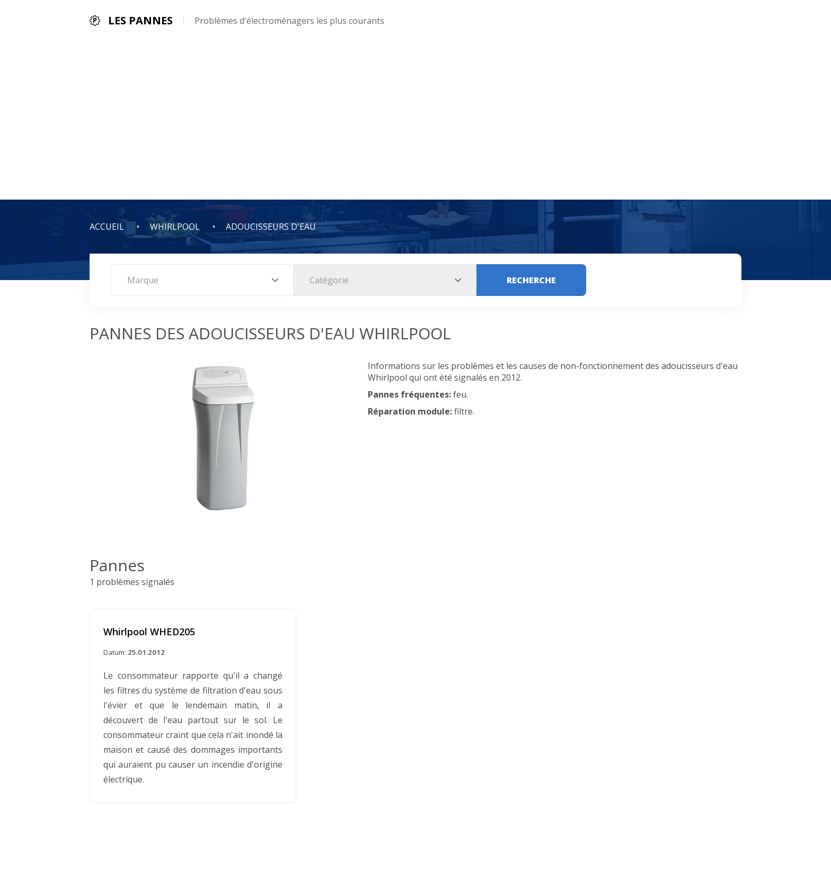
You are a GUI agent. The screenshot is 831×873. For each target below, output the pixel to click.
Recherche (531, 280)
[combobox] (202, 280)
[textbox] (202, 280)
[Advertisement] (415, 120)
